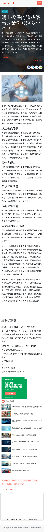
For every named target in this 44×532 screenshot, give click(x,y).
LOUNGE (4, 11)
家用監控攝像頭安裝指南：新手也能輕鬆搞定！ (24, 435)
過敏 (3, 484)
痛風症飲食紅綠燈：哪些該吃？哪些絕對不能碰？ (25, 449)
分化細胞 (14, 480)
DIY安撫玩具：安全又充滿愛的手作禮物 (22, 414)
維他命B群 (16, 484)
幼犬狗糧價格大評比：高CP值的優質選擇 (22, 520)
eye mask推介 (27, 480)
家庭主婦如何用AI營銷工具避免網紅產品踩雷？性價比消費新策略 (27, 421)
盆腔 (19, 480)
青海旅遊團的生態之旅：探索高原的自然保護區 (24, 456)
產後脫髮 (9, 484)
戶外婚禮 (35, 480)
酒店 (22, 484)
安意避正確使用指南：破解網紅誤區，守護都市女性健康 (27, 428)
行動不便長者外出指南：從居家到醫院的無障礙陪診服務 (27, 407)
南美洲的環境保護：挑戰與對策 (20, 470)
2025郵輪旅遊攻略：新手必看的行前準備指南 (24, 463)
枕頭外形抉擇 (6, 480)
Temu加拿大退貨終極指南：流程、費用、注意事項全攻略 (27, 442)
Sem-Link (8, 3)
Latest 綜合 (10, 401)
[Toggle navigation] (39, 3)
